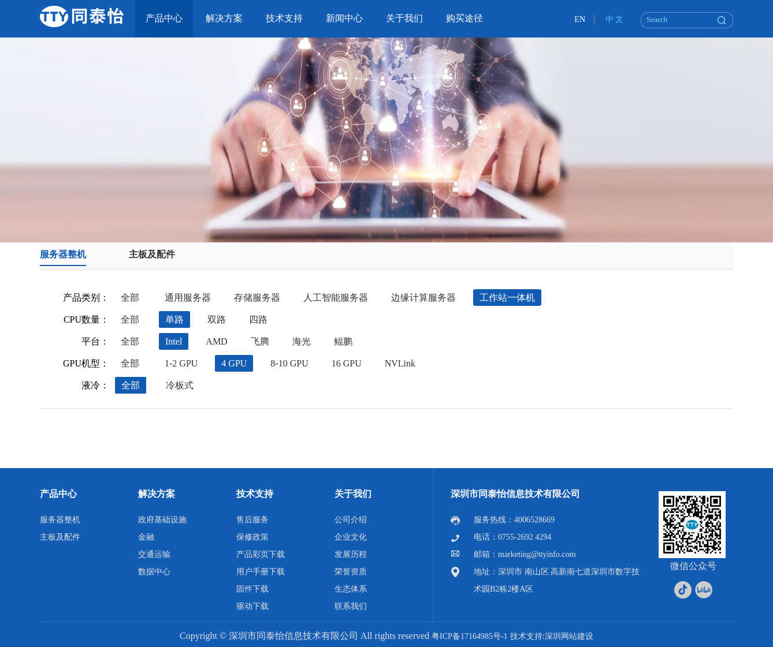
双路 (216, 319)
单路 (174, 319)
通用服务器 (188, 297)
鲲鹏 (343, 341)
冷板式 (180, 385)
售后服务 (252, 519)
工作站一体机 (507, 297)
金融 (146, 537)
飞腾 (260, 341)
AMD (216, 341)
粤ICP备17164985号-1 (469, 636)
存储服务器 (257, 297)
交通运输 (154, 554)
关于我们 (353, 494)
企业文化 (351, 537)
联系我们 (351, 606)
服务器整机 (63, 254)
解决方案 (156, 494)
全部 (130, 297)
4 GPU (234, 363)
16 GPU (347, 363)
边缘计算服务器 (423, 297)
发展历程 (351, 554)
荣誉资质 (351, 571)
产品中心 (58, 494)
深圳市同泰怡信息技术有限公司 (515, 494)
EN (579, 19)
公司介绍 (351, 519)
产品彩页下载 (260, 554)
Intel (173, 341)
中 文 (614, 19)
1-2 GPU (181, 363)
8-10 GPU (289, 363)
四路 (258, 319)
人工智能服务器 (335, 297)
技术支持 (254, 494)
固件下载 (252, 589)
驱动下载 (252, 606)
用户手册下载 (260, 571)
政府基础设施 (162, 519)
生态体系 (351, 589)
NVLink (400, 363)
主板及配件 (152, 254)
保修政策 (252, 537)
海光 (301, 341)
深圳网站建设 (569, 636)
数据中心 (154, 571)
